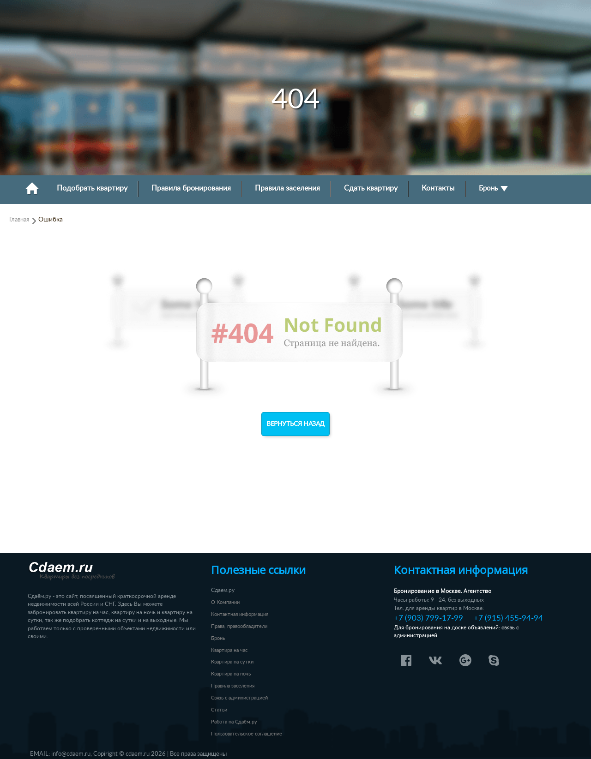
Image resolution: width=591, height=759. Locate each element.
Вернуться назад (295, 424)
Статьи (219, 709)
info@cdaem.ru (70, 754)
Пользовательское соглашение (246, 733)
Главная (19, 219)
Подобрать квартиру (92, 188)
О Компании (225, 602)
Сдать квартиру (371, 188)
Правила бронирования (191, 188)
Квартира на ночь (231, 673)
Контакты (438, 188)
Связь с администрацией (239, 697)
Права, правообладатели (239, 626)
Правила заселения (287, 188)
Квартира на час (229, 650)
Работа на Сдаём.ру (234, 721)
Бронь (493, 188)
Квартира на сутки (232, 661)
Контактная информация (239, 614)
